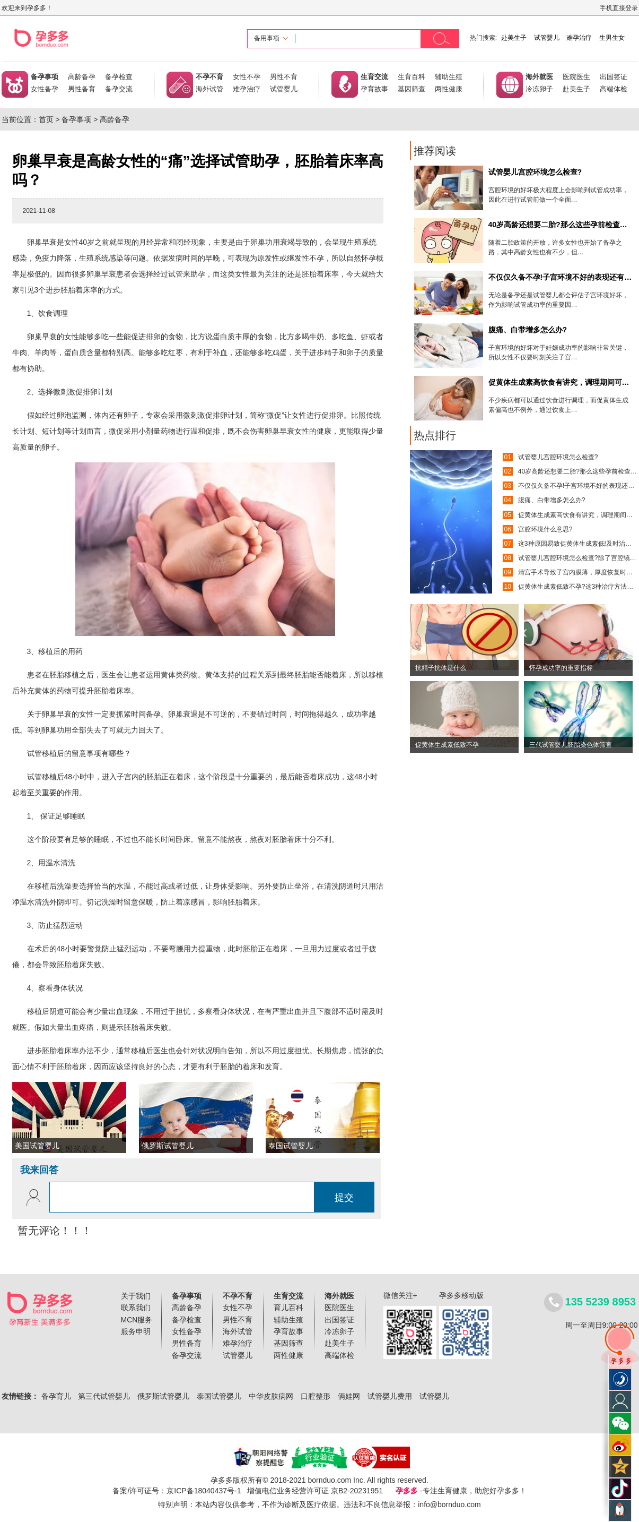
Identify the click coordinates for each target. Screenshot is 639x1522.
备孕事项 (44, 77)
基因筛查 (411, 89)
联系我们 (136, 1307)
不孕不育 (209, 77)
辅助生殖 (448, 77)
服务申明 (136, 1331)
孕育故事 (374, 89)
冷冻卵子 (539, 89)
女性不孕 (246, 77)
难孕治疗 (579, 37)
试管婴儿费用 (389, 1396)
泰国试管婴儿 (219, 1396)
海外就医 (539, 77)
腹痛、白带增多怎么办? (551, 500)
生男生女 (612, 37)
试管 (175, 274)
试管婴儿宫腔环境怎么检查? (558, 457)
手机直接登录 (619, 8)
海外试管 (209, 89)
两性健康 (448, 89)
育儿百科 (288, 1307)
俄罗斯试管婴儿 (163, 1396)
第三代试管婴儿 (104, 1396)
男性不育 (283, 77)
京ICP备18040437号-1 (204, 1490)
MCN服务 (137, 1319)
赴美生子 (514, 37)
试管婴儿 (546, 37)
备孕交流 (119, 89)
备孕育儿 (56, 1396)
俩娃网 (349, 1396)
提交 (344, 1197)
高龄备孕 (81, 77)
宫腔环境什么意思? (545, 529)
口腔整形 (315, 1396)
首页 (46, 119)
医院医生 (576, 77)
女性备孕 (44, 89)
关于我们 (136, 1296)
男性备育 (81, 89)
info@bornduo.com (449, 1504)
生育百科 (411, 77)
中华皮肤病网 (271, 1396)
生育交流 (374, 77)
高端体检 (613, 89)
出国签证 (613, 77)
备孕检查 (119, 77)
